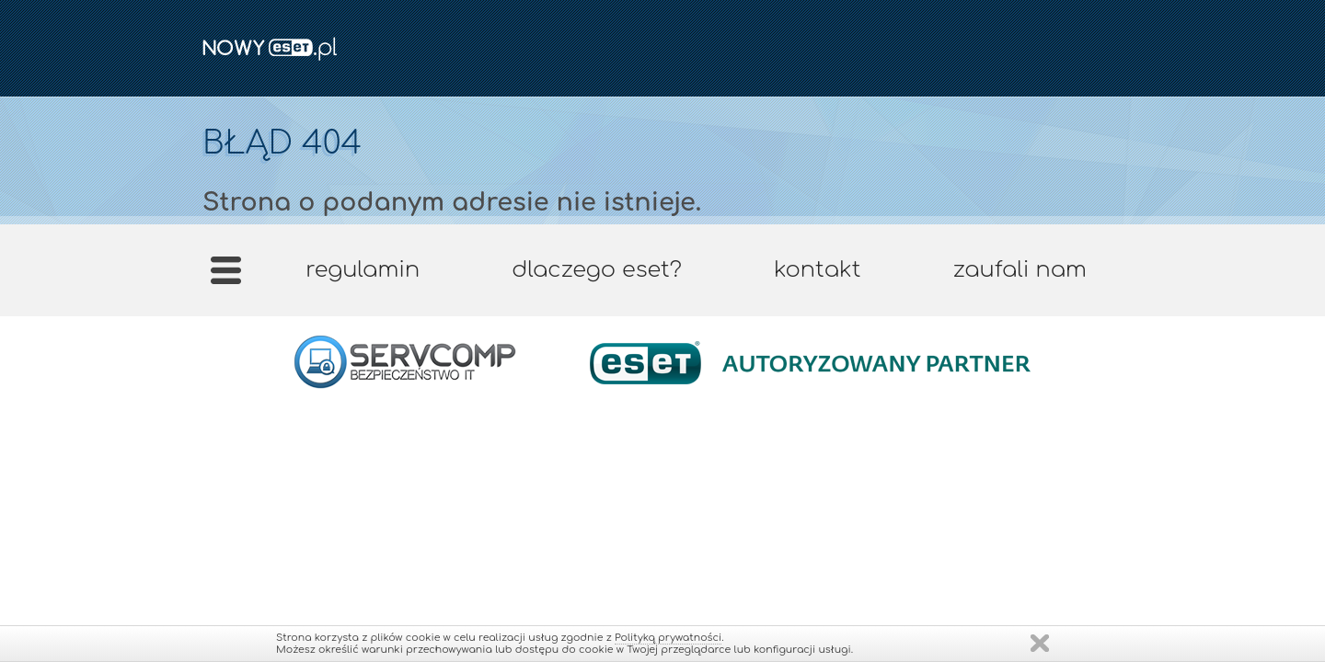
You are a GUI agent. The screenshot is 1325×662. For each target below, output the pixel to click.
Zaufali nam (1019, 269)
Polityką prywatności (668, 638)
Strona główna (226, 276)
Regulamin (362, 269)
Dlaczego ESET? (597, 269)
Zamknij (1040, 643)
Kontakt (817, 269)
